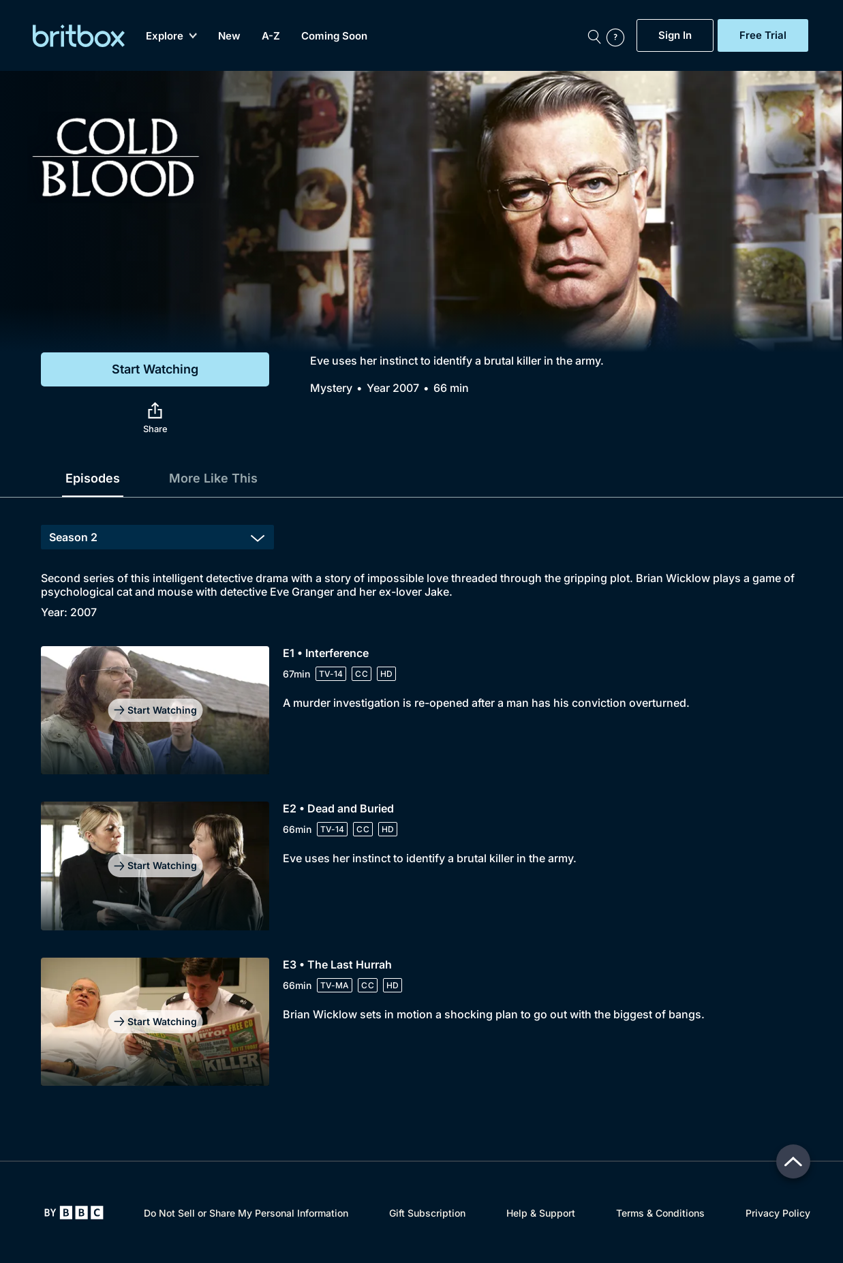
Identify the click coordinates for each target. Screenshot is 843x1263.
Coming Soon (334, 35)
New (229, 35)
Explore (171, 35)
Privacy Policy (778, 1213)
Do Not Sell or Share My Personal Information (246, 1213)
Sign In (675, 35)
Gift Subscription (427, 1213)
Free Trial (762, 35)
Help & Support (540, 1213)
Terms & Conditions (660, 1213)
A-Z (271, 35)
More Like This (213, 478)
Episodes (92, 478)
